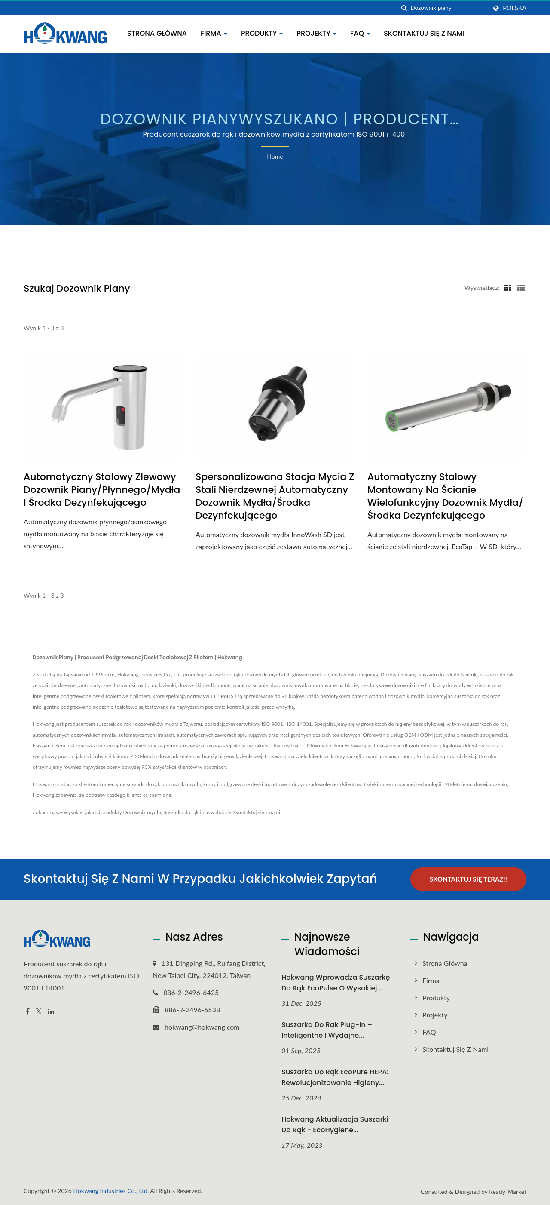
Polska (514, 8)
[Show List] (520, 287)
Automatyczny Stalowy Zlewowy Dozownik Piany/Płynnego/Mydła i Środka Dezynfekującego (102, 489)
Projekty (316, 33)
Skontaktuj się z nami (424, 33)
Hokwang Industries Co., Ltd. (111, 1190)
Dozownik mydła (142, 812)
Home (275, 156)
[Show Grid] (507, 287)
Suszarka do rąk (181, 812)
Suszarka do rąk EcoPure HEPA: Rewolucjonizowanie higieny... (334, 1077)
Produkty (262, 33)
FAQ (360, 33)
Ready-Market (507, 1191)
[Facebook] (28, 1012)
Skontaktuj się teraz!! (468, 879)
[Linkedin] (51, 1012)
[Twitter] (39, 1012)
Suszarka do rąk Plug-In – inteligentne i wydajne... (326, 1030)
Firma (214, 33)
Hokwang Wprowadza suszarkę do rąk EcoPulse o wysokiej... (335, 982)
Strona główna (157, 33)
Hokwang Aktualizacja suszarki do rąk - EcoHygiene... (334, 1124)
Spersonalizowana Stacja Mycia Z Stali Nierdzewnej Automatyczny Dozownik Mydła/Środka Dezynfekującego (275, 496)
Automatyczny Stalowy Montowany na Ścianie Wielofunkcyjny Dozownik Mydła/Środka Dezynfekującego (445, 496)
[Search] (448, 8)
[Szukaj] (403, 8)
